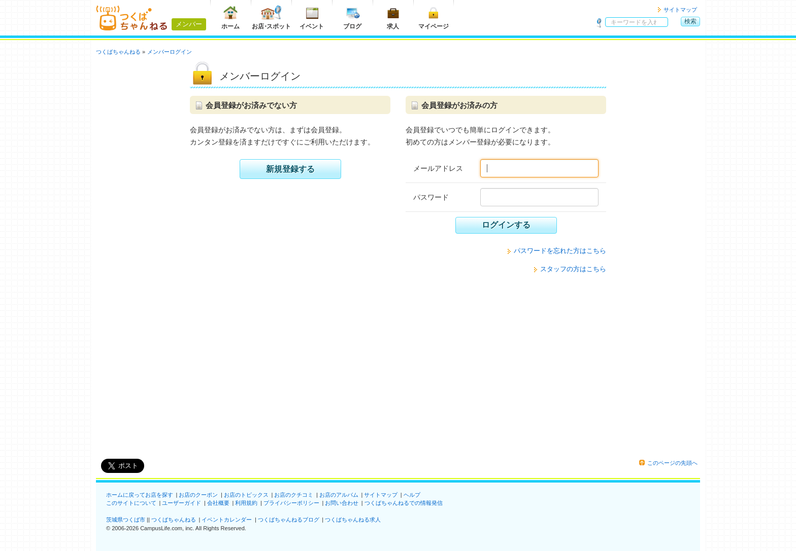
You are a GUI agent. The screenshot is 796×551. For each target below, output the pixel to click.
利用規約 (246, 503)
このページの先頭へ (672, 463)
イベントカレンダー (227, 520)
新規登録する (290, 169)
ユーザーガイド (181, 503)
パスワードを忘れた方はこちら (560, 250)
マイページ (433, 17)
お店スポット (271, 17)
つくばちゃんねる (173, 520)
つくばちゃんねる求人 (353, 520)
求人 (393, 17)
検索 (690, 21)
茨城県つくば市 (125, 520)
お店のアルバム (338, 495)
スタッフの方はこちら (573, 269)
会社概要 (218, 503)
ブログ (352, 17)
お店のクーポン (198, 495)
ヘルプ (412, 495)
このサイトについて (131, 503)
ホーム (230, 17)
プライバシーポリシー (291, 503)
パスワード (431, 197)
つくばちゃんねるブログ (288, 520)
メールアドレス (438, 168)
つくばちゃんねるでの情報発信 (403, 503)
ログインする (506, 225)
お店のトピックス (246, 495)
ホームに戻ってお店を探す (139, 495)
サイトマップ (680, 10)
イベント (312, 17)
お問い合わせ (341, 503)
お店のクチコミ (293, 495)
